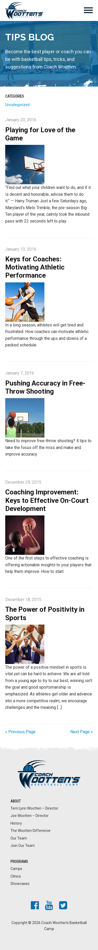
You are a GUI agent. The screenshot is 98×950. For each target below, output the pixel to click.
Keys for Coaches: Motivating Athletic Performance (35, 267)
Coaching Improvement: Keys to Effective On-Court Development (47, 500)
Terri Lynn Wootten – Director (34, 808)
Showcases (20, 884)
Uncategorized (17, 105)
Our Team (18, 838)
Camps (16, 869)
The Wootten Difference (30, 830)
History (16, 823)
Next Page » (81, 731)
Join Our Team (22, 845)
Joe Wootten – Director (29, 816)
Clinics (15, 876)
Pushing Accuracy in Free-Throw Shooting (45, 387)
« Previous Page (20, 731)
